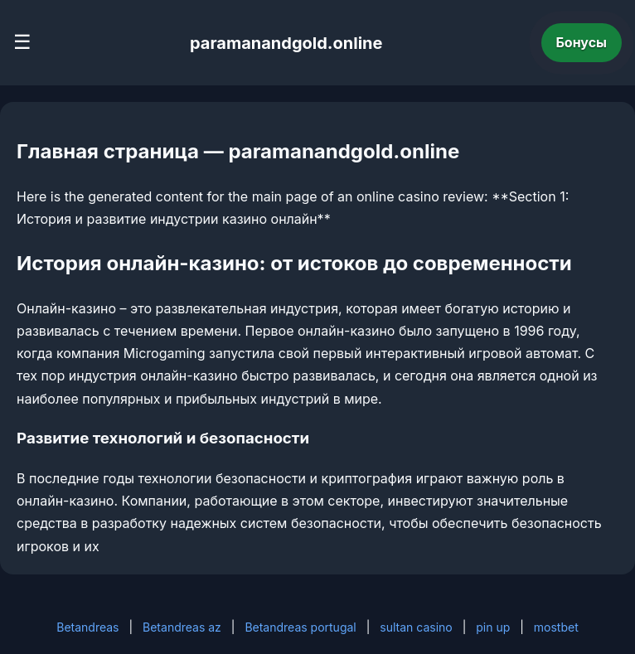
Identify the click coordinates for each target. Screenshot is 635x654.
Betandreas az (182, 627)
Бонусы (582, 42)
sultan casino (416, 627)
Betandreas (87, 627)
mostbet (556, 627)
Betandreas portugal (300, 627)
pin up (493, 627)
